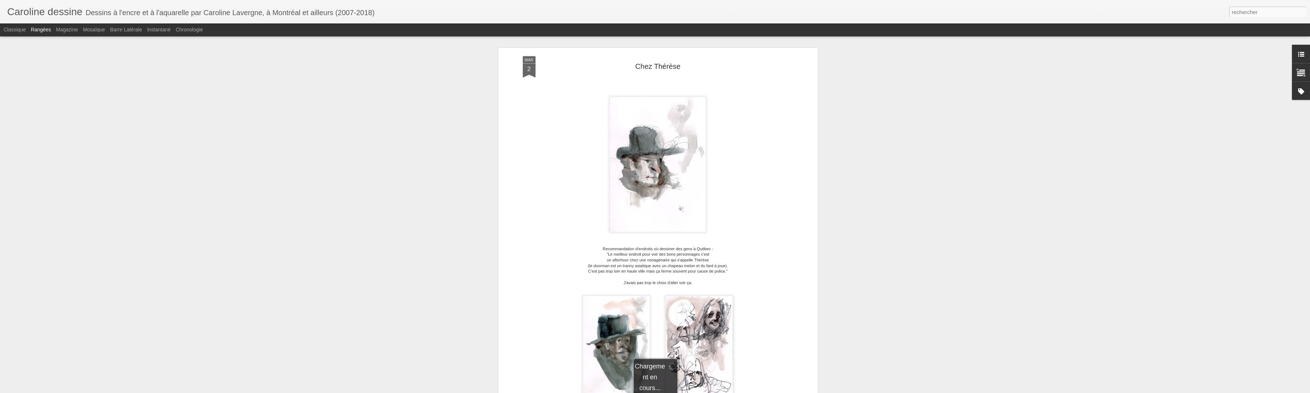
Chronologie (189, 29)
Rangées (41, 29)
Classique (15, 29)
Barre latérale (126, 29)
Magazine (67, 29)
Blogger (721, 389)
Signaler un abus (746, 389)
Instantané (159, 29)
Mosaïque (94, 29)
